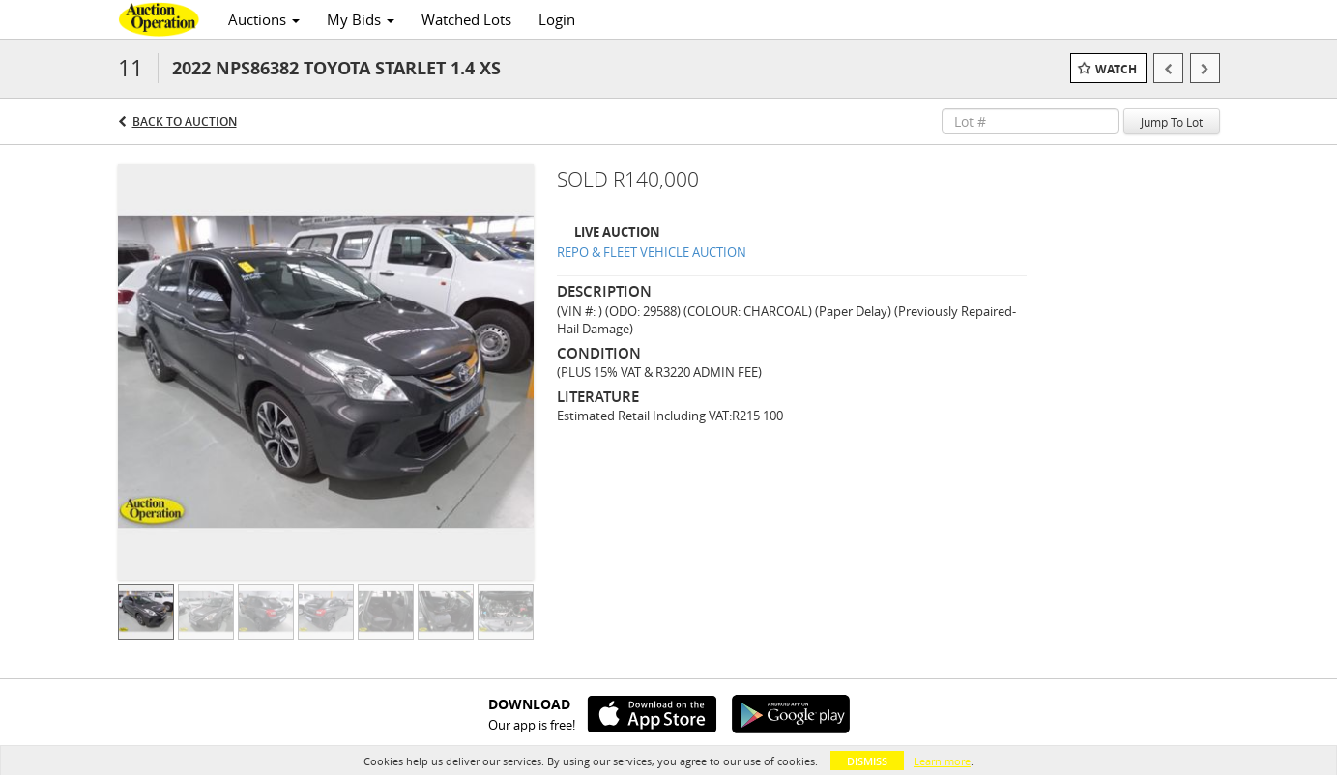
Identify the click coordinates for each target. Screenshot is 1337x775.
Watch (1116, 69)
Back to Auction (184, 121)
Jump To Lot (1172, 121)
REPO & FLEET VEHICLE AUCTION (651, 252)
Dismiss (867, 761)
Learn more (942, 761)
